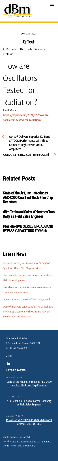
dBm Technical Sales (15, 436)
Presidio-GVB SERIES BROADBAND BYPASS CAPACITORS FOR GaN (28, 228)
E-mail (9, 355)
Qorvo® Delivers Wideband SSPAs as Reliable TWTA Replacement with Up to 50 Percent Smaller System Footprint (28, 311)
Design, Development (22, 441)
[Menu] (52, 4)
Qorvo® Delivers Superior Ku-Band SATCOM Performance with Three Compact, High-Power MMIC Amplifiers (29, 143)
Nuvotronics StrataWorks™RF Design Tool (26, 299)
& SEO (37, 441)
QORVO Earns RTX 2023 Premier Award (26, 155)
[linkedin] (9, 363)
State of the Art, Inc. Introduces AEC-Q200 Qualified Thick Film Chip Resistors (28, 197)
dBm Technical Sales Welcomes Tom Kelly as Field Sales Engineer (28, 214)
